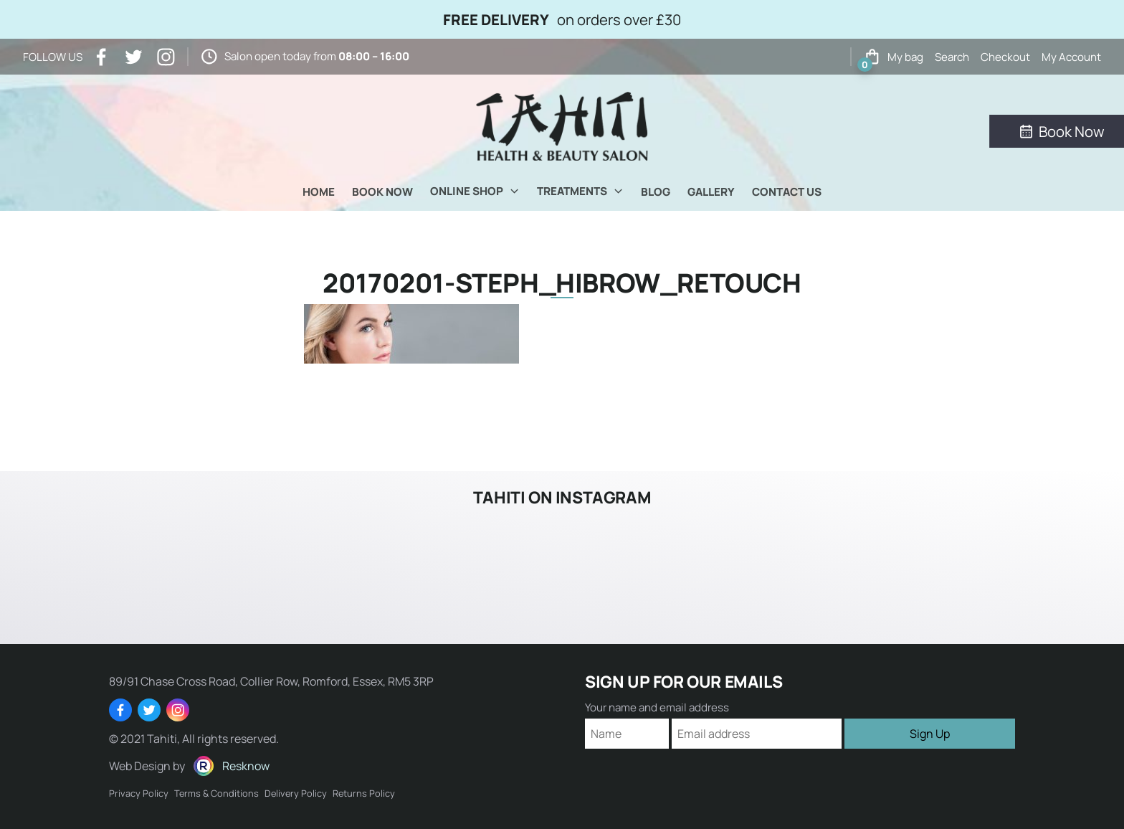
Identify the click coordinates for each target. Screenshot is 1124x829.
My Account (1071, 57)
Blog (655, 191)
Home (319, 191)
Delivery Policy (296, 793)
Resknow (246, 766)
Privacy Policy (138, 793)
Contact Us (786, 191)
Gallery (711, 191)
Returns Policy (364, 793)
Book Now (382, 191)
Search (952, 57)
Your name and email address (657, 707)
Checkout (1005, 57)
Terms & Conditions (216, 793)
